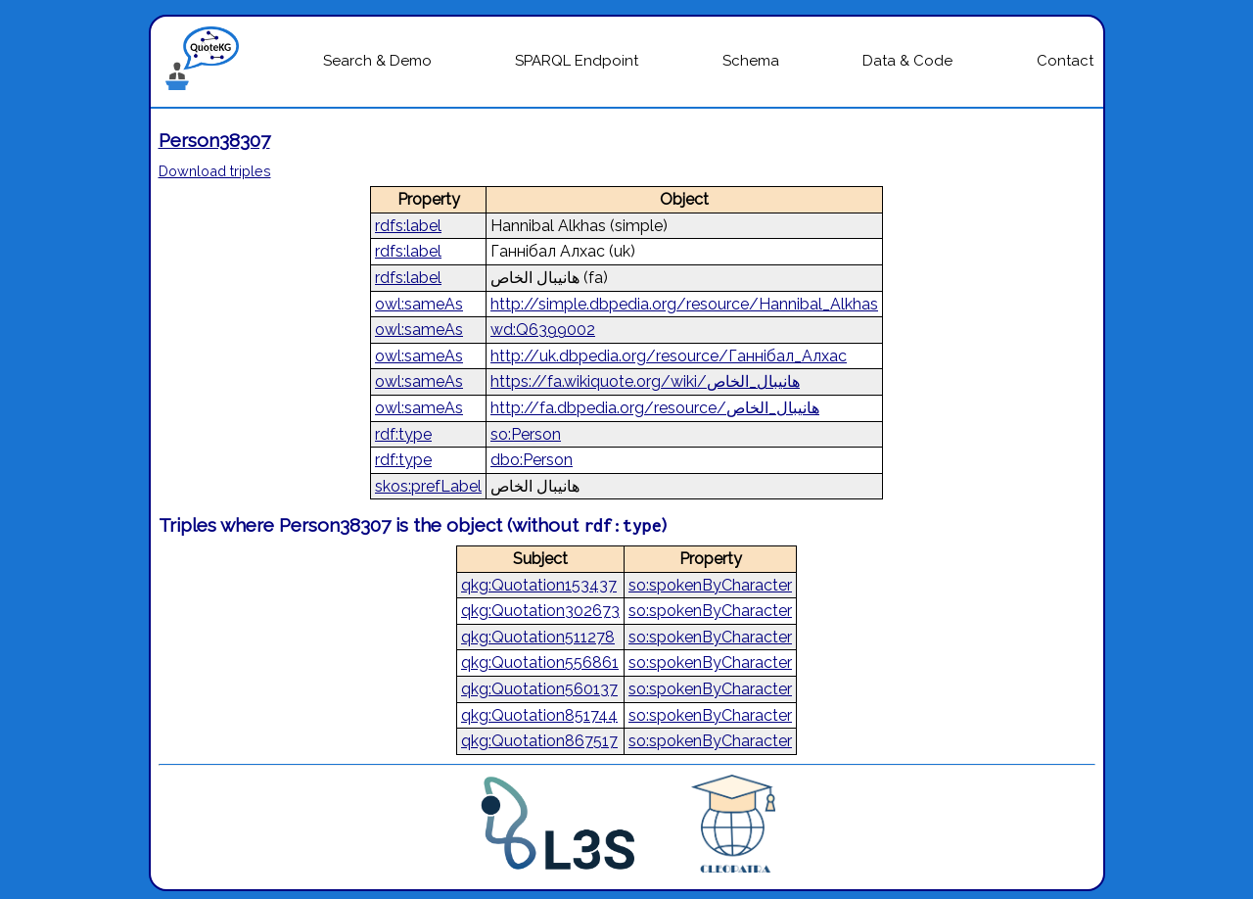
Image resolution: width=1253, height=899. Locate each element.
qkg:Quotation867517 (539, 741)
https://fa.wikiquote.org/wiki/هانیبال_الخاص (645, 381)
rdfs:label (408, 225)
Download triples (215, 171)
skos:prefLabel (428, 486)
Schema (750, 61)
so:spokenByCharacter (710, 585)
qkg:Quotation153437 (539, 585)
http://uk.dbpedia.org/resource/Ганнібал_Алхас (668, 356)
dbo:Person (531, 459)
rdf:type (403, 434)
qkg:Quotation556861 (540, 662)
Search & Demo (377, 61)
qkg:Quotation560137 (539, 689)
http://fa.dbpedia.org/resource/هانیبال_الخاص (654, 408)
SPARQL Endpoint (576, 61)
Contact (1065, 61)
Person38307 (214, 140)
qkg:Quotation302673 (540, 610)
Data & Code (907, 61)
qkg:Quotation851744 (539, 715)
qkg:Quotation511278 (538, 637)
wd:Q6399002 (542, 329)
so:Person (525, 434)
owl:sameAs (419, 304)
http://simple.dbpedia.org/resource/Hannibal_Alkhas (684, 304)
